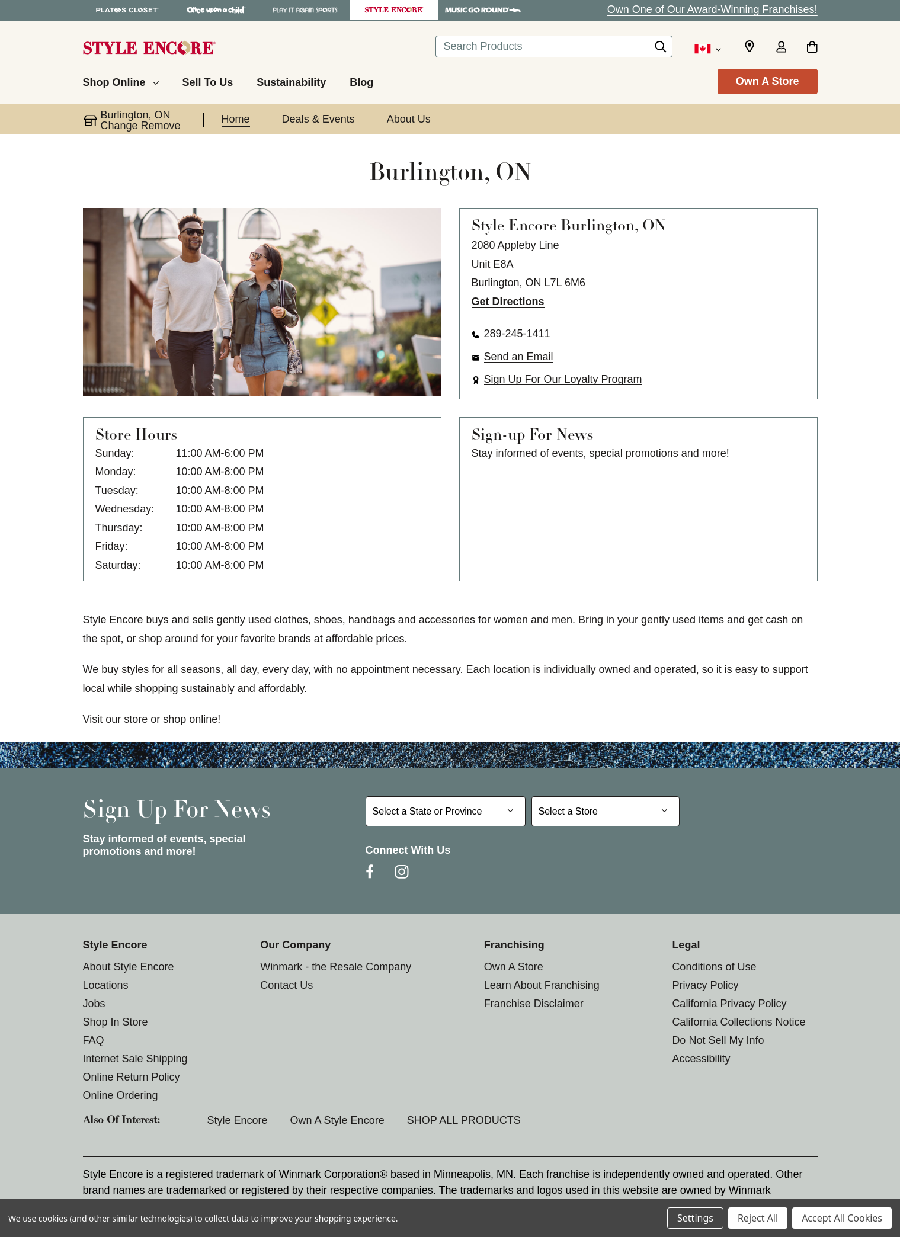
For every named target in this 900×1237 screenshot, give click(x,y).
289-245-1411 (517, 333)
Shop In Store (115, 1022)
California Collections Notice (738, 1022)
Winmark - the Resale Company (335, 967)
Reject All (758, 1218)
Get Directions (508, 301)
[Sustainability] (291, 80)
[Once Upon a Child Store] (216, 10)
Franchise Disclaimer (534, 1004)
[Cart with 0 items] (812, 48)
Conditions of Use (714, 967)
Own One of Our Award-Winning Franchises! (712, 9)
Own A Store (767, 81)
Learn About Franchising (542, 985)
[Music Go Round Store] (482, 10)
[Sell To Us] (208, 80)
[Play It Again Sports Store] (305, 10)
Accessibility (701, 1059)
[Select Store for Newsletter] (605, 811)
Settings (695, 1218)
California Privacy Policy (729, 1004)
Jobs (94, 1004)
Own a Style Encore (337, 1120)
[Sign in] (781, 48)
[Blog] (361, 80)
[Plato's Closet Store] (127, 10)
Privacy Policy (705, 985)
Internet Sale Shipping (135, 1059)
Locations (106, 985)
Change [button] (119, 125)
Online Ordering (120, 1095)
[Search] (660, 50)
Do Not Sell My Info (718, 1040)
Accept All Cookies (842, 1218)
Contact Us (286, 985)
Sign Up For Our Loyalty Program (563, 379)
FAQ (93, 1040)
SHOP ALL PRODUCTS (464, 1120)
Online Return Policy (131, 1077)
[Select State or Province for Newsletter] (446, 811)
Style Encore (237, 1120)
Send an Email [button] (518, 357)
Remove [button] (161, 125)
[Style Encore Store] (394, 10)
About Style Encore (128, 967)
